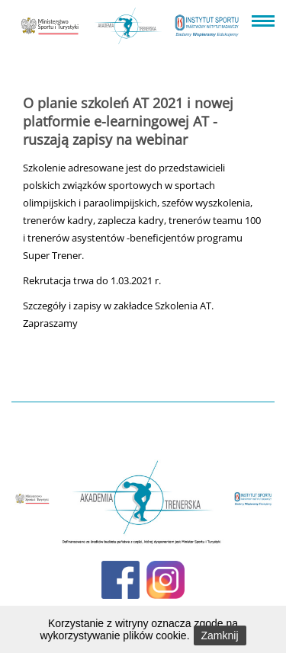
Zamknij (220, 635)
